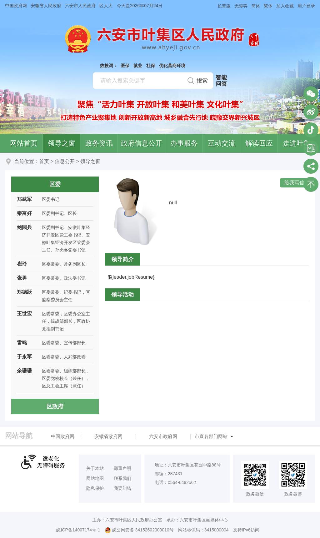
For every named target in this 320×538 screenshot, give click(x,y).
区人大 (105, 5)
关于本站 (95, 468)
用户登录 (306, 5)
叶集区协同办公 (310, 148)
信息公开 (65, 161)
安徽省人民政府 (46, 5)
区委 (55, 184)
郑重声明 (122, 468)
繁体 (268, 5)
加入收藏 (285, 5)
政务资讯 (99, 143)
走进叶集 (296, 143)
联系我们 (122, 478)
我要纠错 (122, 488)
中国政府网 (16, 5)
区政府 (55, 406)
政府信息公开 (141, 143)
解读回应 (259, 143)
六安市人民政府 (80, 5)
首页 (44, 161)
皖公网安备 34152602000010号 (139, 530)
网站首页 (24, 143)
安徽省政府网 (108, 436)
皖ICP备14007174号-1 (78, 529)
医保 (125, 65)
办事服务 (184, 143)
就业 (137, 65)
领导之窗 (61, 143)
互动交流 (221, 143)
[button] (222, 6)
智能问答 (221, 80)
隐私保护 (95, 488)
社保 (150, 65)
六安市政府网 (163, 436)
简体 (255, 5)
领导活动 (122, 294)
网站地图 (95, 478)
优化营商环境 (172, 65)
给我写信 (294, 182)
